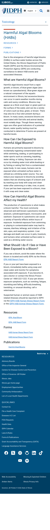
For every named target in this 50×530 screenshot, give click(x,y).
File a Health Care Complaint (13, 411)
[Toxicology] (45, 22)
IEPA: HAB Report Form (17, 322)
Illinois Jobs (6, 379)
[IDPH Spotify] (27, 461)
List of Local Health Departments (15, 396)
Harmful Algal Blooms (17, 347)
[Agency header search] (41, 10)
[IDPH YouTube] (20, 461)
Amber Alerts (7, 482)
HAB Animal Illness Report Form (21, 337)
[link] (6, 453)
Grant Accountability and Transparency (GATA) (20, 442)
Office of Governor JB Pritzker (14, 374)
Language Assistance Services (14, 446)
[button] (11, 43)
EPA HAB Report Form (14, 259)
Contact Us (6, 407)
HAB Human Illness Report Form (21, 332)
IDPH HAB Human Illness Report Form (27, 301)
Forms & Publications (10, 437)
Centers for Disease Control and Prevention (19, 370)
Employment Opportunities (12, 387)
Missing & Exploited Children (34, 477)
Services (43, 2)
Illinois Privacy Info (31, 482)
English (30, 11)
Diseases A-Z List (9, 416)
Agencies (32, 2)
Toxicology (8, 21)
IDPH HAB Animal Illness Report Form (26, 304)
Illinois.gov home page (11, 383)
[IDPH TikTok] (41, 453)
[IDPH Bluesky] (27, 453)
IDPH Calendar (7, 429)
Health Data (6, 424)
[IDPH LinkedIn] (34, 453)
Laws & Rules (7, 433)
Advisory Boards (8, 361)
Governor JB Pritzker (9, 488)
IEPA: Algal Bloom (15, 318)
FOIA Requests (8, 420)
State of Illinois (27, 488)
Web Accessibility (9, 477)
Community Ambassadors (12, 392)
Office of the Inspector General (14, 366)
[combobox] (32, 10)
